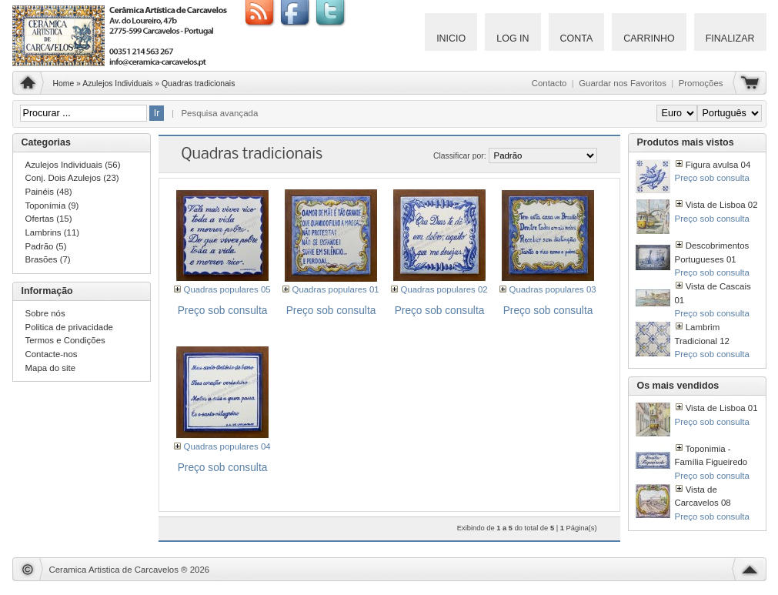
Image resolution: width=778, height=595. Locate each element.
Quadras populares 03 (552, 289)
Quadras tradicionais (198, 83)
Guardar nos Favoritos (622, 83)
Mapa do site (50, 368)
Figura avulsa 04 (718, 164)
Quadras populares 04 (227, 446)
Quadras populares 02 (444, 289)
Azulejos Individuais (117, 83)
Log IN (512, 38)
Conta (576, 38)
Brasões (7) (48, 259)
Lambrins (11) (52, 232)
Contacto (549, 83)
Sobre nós (45, 313)
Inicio (451, 38)
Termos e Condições (65, 340)
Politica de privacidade (69, 327)
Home (64, 83)
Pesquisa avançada (219, 113)
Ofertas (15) (48, 218)
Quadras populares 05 (227, 289)
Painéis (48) (48, 191)
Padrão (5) (46, 246)
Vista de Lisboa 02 (722, 204)
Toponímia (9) (52, 205)
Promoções (701, 83)
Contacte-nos (51, 354)
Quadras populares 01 (335, 289)
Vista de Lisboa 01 (722, 408)
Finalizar (730, 38)
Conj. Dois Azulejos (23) (72, 177)
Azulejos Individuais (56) (73, 164)
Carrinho (649, 38)
